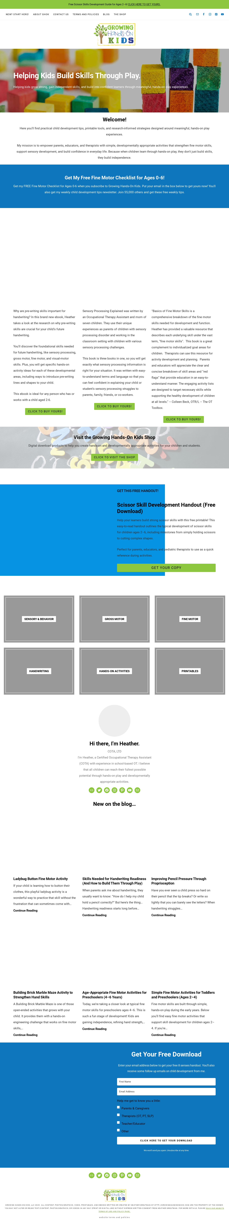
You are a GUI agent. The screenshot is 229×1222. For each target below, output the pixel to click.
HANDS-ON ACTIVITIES (114, 671)
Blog (106, 14)
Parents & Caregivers (135, 1108)
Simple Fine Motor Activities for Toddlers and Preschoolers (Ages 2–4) (183, 995)
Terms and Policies (86, 14)
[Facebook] (203, 14)
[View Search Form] (190, 14)
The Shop (120, 14)
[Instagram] (210, 14)
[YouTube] (222, 14)
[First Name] (166, 1081)
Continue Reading (26, 910)
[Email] (197, 14)
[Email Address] (166, 1091)
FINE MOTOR (190, 619)
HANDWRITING (39, 671)
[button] (166, 1116)
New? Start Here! (17, 14)
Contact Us (61, 14)
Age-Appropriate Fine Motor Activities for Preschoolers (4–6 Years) (114, 995)
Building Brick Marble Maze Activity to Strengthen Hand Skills (43, 995)
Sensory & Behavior (39, 619)
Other (125, 1131)
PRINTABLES (190, 671)
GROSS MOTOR (114, 619)
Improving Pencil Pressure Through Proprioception (178, 881)
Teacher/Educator (133, 1123)
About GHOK (41, 14)
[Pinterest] (216, 14)
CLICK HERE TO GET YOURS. (144, 4)
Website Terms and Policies (114, 1217)
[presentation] (45, 842)
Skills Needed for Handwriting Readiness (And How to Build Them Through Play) (114, 881)
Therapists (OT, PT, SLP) (137, 1116)
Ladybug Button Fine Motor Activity (40, 879)
